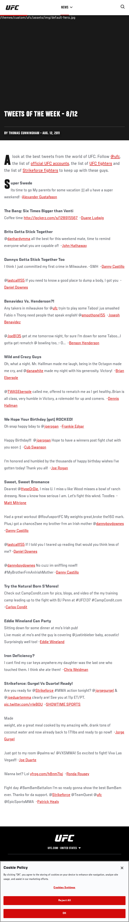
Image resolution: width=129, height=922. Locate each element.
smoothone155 (93, 315)
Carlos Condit (16, 607)
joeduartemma (19, 697)
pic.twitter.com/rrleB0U (23, 704)
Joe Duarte (27, 760)
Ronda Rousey (77, 774)
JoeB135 (14, 336)
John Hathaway (74, 246)
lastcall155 (16, 280)
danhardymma (18, 239)
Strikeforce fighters (40, 170)
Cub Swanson (35, 447)
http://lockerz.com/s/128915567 (51, 218)
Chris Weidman (76, 670)
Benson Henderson (84, 343)
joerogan (51, 426)
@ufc (115, 156)
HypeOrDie (29, 489)
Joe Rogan (59, 468)
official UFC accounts (50, 163)
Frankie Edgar (73, 426)
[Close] (122, 868)
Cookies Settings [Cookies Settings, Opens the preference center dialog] (64, 887)
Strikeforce (44, 691)
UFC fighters (100, 163)
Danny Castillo (113, 267)
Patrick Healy (48, 802)
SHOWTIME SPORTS (63, 704)
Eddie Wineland (52, 642)
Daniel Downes (16, 287)
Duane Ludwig (92, 218)
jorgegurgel (104, 691)
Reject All (64, 900)
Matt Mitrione (15, 503)
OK (64, 913)
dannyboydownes (110, 524)
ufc (55, 308)
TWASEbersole (19, 392)
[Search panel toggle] (122, 6)
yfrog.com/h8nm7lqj (46, 774)
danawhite (35, 371)
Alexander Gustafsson (39, 197)
